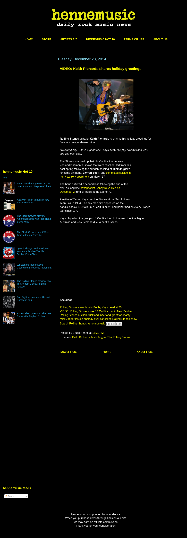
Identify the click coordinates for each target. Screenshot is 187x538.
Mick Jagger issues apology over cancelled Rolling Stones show (98, 319)
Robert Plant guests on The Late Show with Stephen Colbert (34, 315)
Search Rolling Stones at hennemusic (82, 323)
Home (107, 351)
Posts (9, 496)
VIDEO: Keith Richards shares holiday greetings (100, 69)
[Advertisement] (28, 89)
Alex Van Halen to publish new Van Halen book (33, 201)
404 (5, 177)
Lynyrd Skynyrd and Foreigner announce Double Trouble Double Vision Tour (33, 251)
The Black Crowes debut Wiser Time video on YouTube (33, 233)
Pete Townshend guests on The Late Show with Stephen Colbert (34, 185)
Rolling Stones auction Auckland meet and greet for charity (95, 315)
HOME (29, 39)
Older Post (145, 351)
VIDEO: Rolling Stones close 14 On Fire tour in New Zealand (96, 311)
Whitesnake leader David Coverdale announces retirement (34, 266)
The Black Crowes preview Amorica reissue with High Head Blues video (34, 219)
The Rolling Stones (118, 337)
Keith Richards (81, 337)
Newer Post (68, 351)
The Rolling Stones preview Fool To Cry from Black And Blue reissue (34, 284)
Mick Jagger (98, 337)
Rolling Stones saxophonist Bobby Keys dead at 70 (91, 307)
